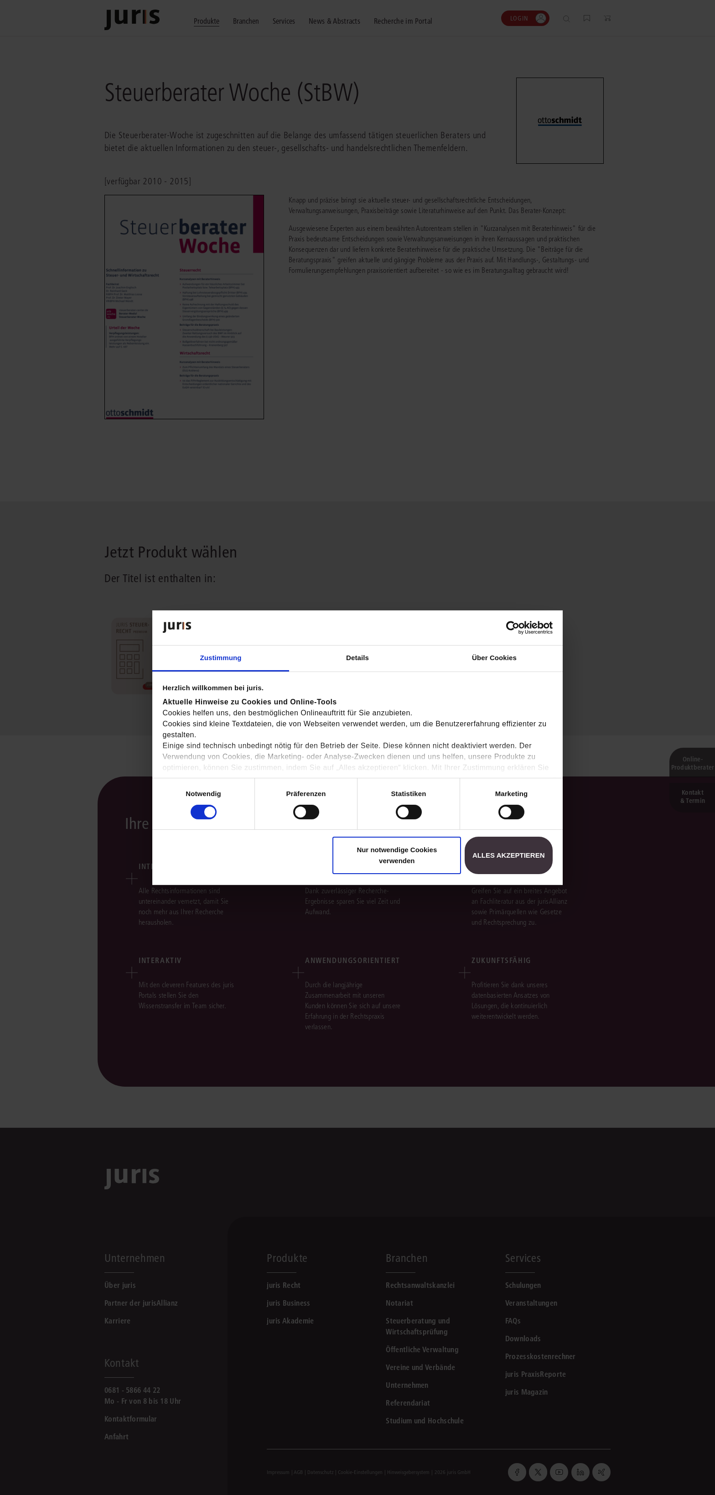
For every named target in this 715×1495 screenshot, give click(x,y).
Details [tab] (357, 658)
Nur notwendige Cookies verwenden (397, 855)
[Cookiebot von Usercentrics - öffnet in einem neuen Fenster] (513, 628)
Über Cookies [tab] (494, 658)
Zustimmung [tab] (221, 658)
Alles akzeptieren (508, 855)
